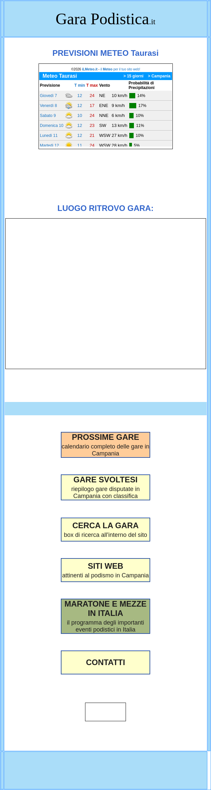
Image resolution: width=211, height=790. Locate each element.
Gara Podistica (102, 19)
